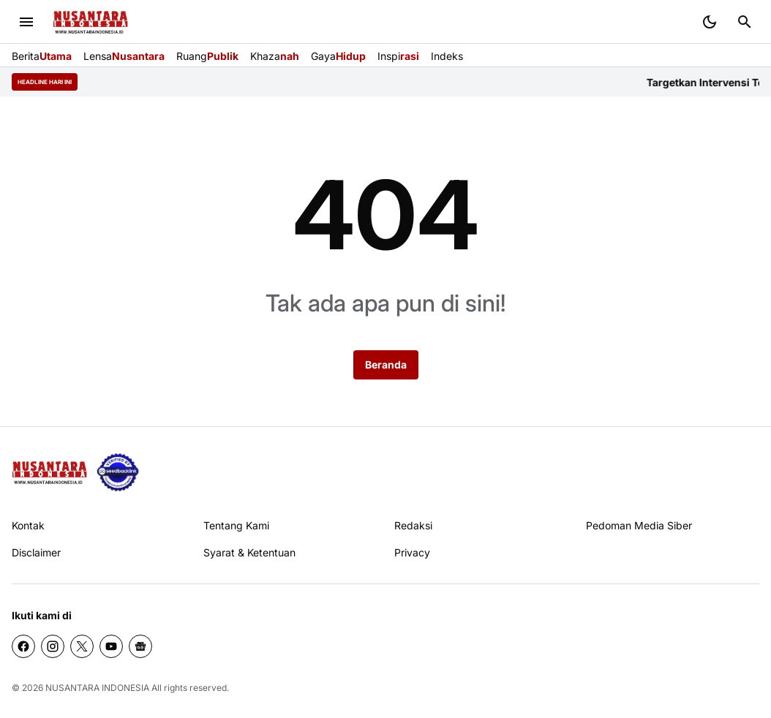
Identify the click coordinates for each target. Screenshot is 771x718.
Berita (42, 56)
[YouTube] (111, 646)
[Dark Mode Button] (709, 22)
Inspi (398, 56)
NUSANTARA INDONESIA (97, 687)
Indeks (447, 56)
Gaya (338, 56)
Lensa (124, 56)
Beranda (386, 364)
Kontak (28, 525)
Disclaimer (36, 552)
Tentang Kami (236, 525)
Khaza (274, 56)
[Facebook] (23, 646)
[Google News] (140, 646)
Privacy (412, 552)
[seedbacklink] (118, 472)
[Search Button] (744, 22)
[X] (82, 646)
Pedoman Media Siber (639, 525)
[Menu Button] (26, 22)
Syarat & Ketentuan (249, 552)
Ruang (207, 56)
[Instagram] (52, 646)
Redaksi (413, 525)
